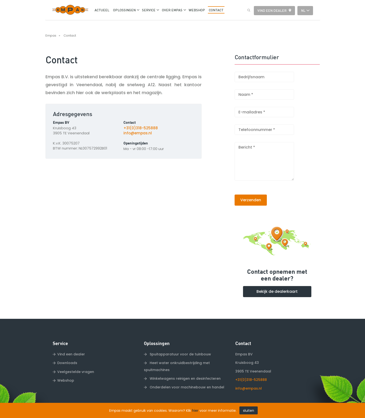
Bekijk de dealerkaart (277, 291)
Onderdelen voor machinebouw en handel (186, 387)
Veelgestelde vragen (75, 371)
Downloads (67, 362)
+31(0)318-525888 (140, 128)
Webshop (65, 380)
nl (303, 10)
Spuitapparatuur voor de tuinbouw (180, 354)
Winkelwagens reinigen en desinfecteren (185, 378)
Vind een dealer (272, 10)
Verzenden (250, 200)
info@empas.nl (137, 133)
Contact (70, 35)
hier (195, 410)
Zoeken (247, 10)
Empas (50, 35)
